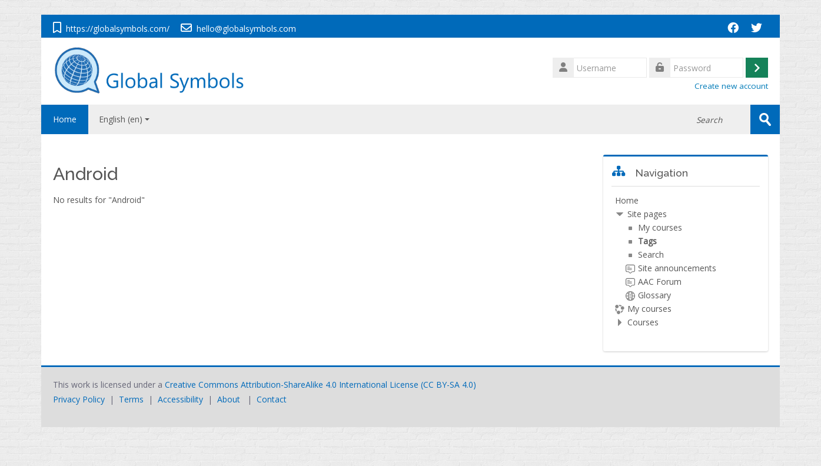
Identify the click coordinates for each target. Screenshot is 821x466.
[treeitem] (686, 261)
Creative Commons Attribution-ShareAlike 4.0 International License (291, 384)
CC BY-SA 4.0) (449, 384)
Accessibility (180, 399)
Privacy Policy (79, 399)
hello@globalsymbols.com (246, 28)
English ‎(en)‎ (124, 119)
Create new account (731, 86)
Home (65, 119)
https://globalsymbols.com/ (117, 28)
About (228, 399)
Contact (272, 399)
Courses (643, 322)
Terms (131, 399)
